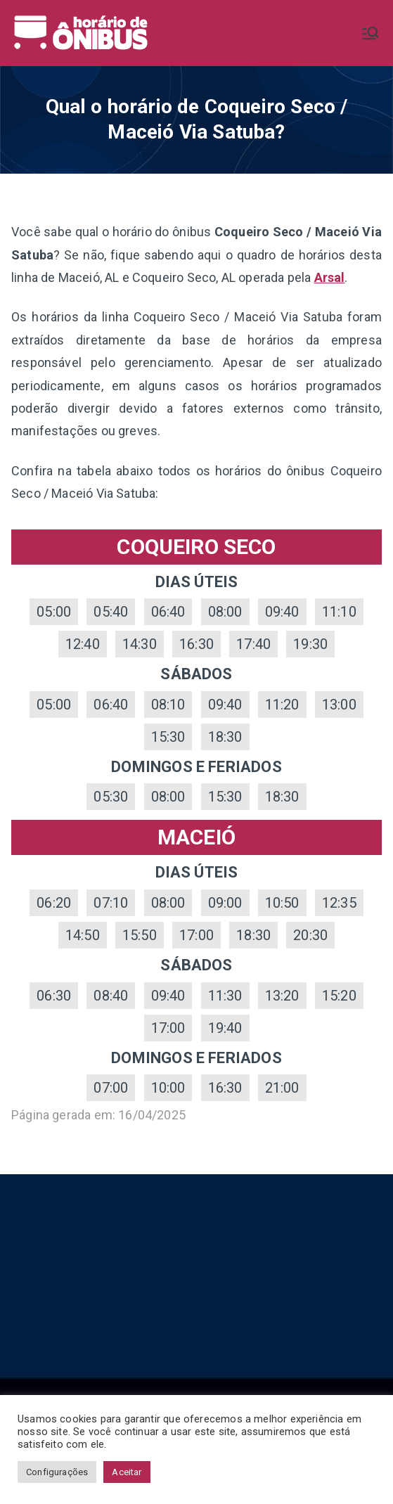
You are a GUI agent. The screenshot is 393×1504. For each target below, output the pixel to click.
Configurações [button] (57, 1472)
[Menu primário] (370, 33)
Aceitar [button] (126, 1472)
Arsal (329, 277)
